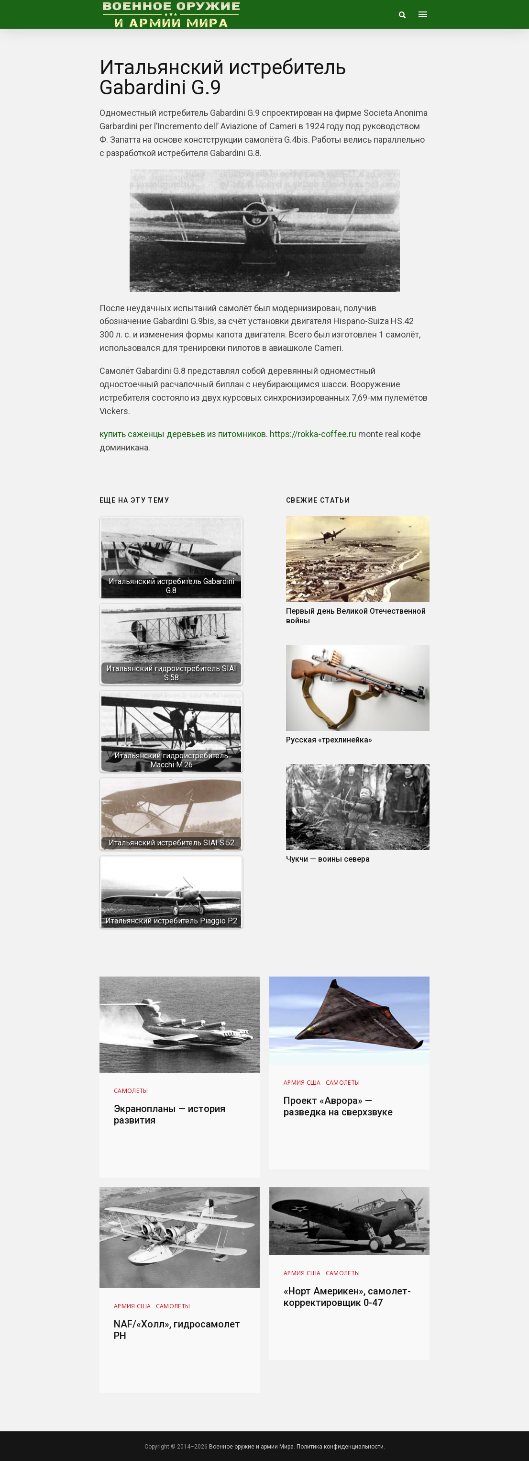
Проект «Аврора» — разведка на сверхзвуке (338, 1106)
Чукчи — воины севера (328, 859)
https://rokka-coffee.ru (313, 434)
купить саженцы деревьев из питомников (182, 434)
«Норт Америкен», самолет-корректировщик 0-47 (347, 1296)
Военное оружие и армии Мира (251, 1446)
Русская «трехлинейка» (329, 739)
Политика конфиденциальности (340, 1446)
